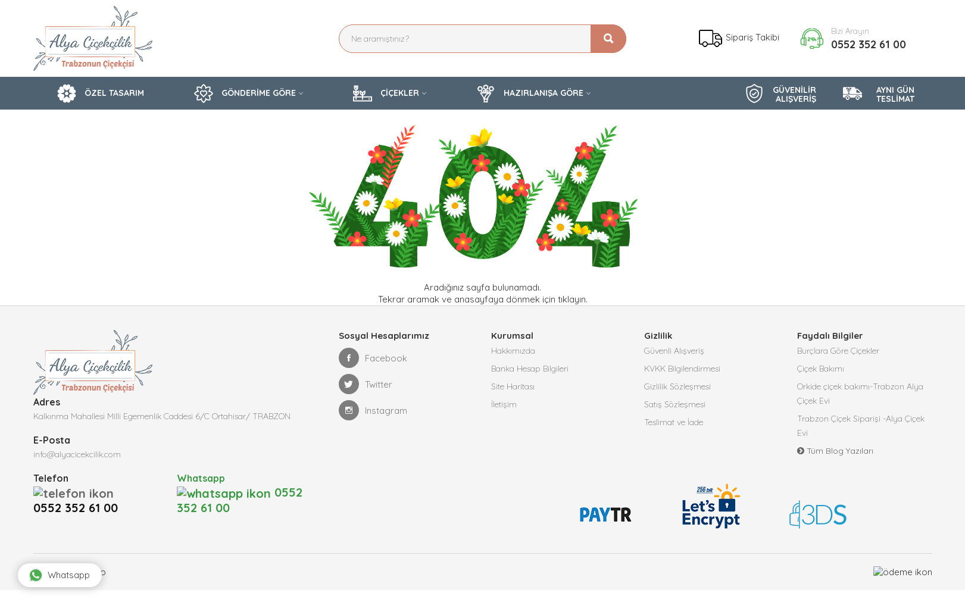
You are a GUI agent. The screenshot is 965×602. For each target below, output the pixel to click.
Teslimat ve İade (673, 422)
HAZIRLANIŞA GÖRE (529, 93)
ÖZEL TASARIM (100, 93)
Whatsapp (59, 575)
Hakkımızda (513, 350)
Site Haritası (513, 386)
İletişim (504, 404)
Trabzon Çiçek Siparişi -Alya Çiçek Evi (861, 425)
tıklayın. (573, 299)
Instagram (373, 410)
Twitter (365, 384)
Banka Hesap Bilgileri (530, 368)
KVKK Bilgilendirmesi (682, 368)
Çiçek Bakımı (820, 368)
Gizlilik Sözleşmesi (677, 386)
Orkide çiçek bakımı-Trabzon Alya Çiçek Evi (860, 393)
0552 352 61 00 (868, 44)
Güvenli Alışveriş (674, 350)
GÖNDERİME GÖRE (245, 93)
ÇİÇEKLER (386, 93)
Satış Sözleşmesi (674, 404)
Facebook (373, 358)
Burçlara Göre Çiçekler (838, 350)
